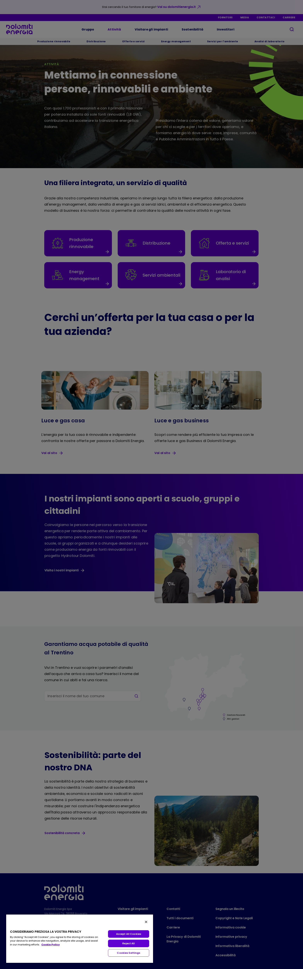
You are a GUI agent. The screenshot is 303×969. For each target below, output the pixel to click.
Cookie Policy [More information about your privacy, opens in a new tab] (50, 944)
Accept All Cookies (128, 934)
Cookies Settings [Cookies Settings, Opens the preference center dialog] (128, 953)
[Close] (146, 922)
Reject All (128, 943)
